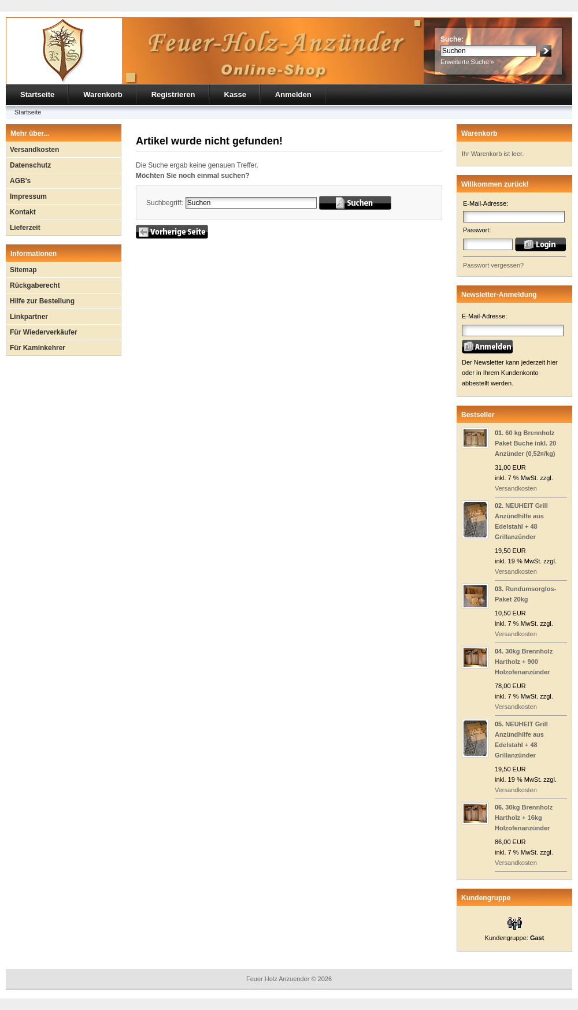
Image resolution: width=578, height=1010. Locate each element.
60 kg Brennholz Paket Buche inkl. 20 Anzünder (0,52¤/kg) (525, 443)
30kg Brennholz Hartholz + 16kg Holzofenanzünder (524, 817)
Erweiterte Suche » (467, 61)
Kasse (235, 94)
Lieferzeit (25, 228)
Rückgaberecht (35, 285)
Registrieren (173, 94)
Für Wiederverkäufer (43, 332)
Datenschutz (30, 165)
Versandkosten (34, 150)
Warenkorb (102, 94)
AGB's (20, 181)
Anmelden (293, 94)
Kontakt (23, 212)
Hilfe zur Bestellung (42, 301)
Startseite (37, 94)
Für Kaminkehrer (37, 348)
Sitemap (23, 270)
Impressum (28, 196)
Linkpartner (29, 317)
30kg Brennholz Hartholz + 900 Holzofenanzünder (524, 661)
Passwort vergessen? (493, 265)
